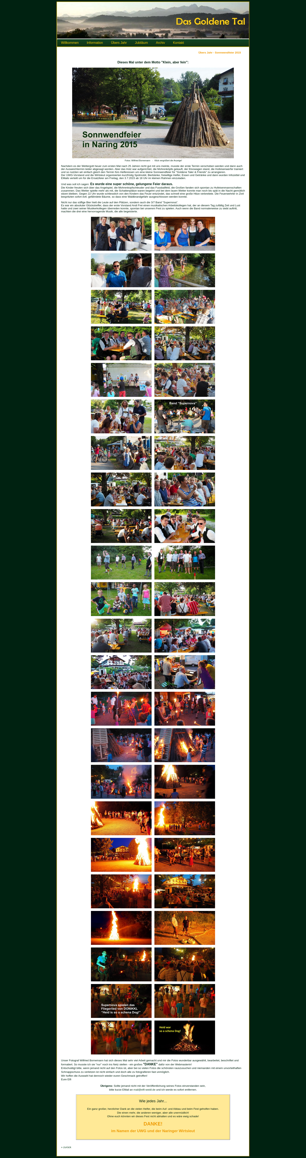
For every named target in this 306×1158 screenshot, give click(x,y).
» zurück (66, 1147)
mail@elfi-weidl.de (144, 1089)
